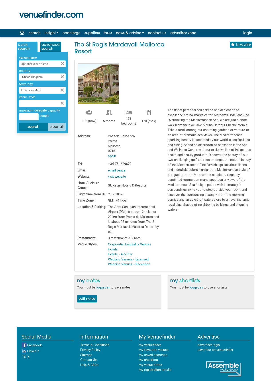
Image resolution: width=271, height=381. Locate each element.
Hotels (113, 249)
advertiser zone (183, 33)
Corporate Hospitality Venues (129, 244)
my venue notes (150, 365)
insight (50, 33)
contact (157, 33)
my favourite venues (154, 350)
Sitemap (86, 355)
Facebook (32, 345)
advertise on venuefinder (215, 350)
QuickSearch (24, 47)
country (24, 71)
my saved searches (153, 355)
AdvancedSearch (50, 47)
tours (108, 33)
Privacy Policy (90, 350)
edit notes (87, 299)
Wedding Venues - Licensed (128, 259)
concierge (72, 33)
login (247, 33)
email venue (116, 170)
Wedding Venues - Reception (129, 264)
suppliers (92, 33)
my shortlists (148, 360)
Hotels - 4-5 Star (120, 254)
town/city (26, 84)
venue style (27, 97)
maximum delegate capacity (39, 110)
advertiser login (209, 345)
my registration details (155, 370)
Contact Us (88, 360)
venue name (28, 58)
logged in (103, 287)
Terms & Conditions (94, 345)
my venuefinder (150, 345)
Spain (112, 156)
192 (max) (89, 121)
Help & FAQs (89, 365)
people (44, 116)
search (35, 33)
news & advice (128, 33)
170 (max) (148, 121)
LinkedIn (30, 351)
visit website (117, 177)
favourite (241, 44)
